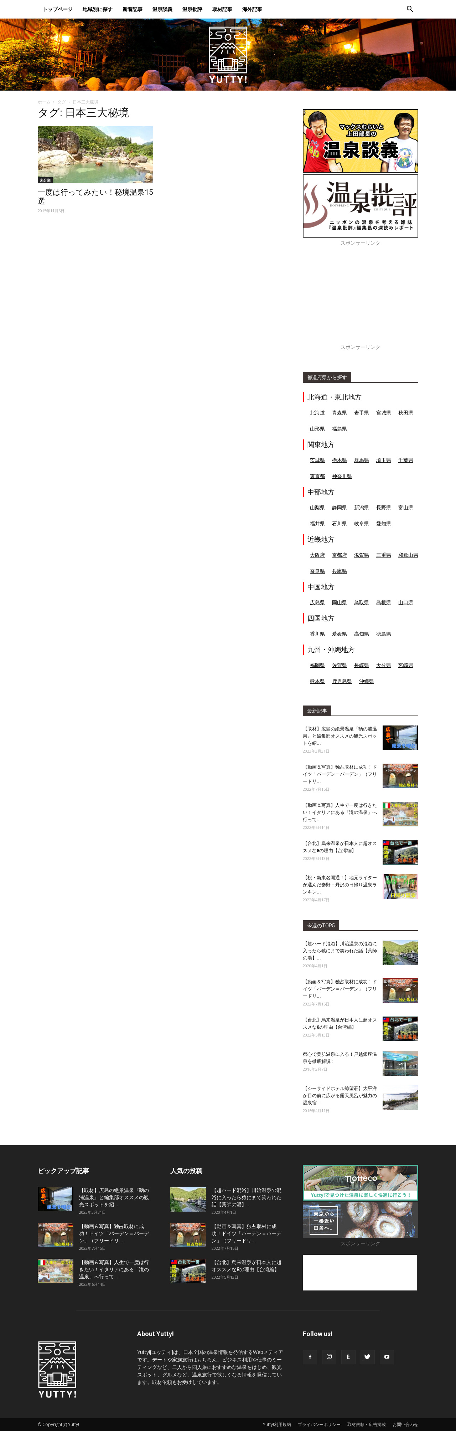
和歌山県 (408, 554)
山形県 (317, 428)
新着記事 (132, 9)
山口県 (405, 602)
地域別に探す (98, 9)
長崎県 (361, 665)
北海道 (317, 412)
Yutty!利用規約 (277, 1424)
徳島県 (383, 633)
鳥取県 (361, 602)
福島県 (339, 428)
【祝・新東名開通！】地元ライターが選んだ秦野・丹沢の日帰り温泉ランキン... (340, 885)
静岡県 (339, 507)
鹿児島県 (342, 681)
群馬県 (361, 460)
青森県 (339, 412)
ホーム (44, 102)
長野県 (383, 507)
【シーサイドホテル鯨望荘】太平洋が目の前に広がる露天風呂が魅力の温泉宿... (340, 1095)
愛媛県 (339, 633)
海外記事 (252, 9)
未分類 (45, 180)
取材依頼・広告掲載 (366, 1424)
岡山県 (339, 602)
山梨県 (317, 507)
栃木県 (339, 460)
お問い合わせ (405, 1424)
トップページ (58, 9)
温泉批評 (192, 9)
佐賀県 (339, 665)
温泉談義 (162, 9)
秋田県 (405, 412)
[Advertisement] (360, 298)
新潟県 (361, 507)
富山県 (405, 507)
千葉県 (405, 460)
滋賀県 (361, 554)
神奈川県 (342, 476)
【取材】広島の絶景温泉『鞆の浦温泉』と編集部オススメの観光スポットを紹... (340, 736)
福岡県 (317, 665)
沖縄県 (366, 681)
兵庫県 (339, 570)
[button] (409, 9)
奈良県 (317, 570)
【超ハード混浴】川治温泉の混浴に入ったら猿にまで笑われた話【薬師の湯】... (340, 951)
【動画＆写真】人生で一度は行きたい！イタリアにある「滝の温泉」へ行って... (340, 812)
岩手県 (361, 412)
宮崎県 (405, 665)
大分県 (383, 665)
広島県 (317, 602)
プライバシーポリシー (319, 1424)
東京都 (317, 476)
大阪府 (317, 554)
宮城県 (383, 412)
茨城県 (317, 460)
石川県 (339, 523)
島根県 (383, 602)
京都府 (339, 554)
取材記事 (222, 9)
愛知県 (383, 523)
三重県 (383, 554)
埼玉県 (383, 460)
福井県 (317, 523)
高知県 (361, 633)
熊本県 (317, 681)
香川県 (317, 633)
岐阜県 (361, 523)
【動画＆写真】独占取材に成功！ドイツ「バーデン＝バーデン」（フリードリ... (340, 774)
